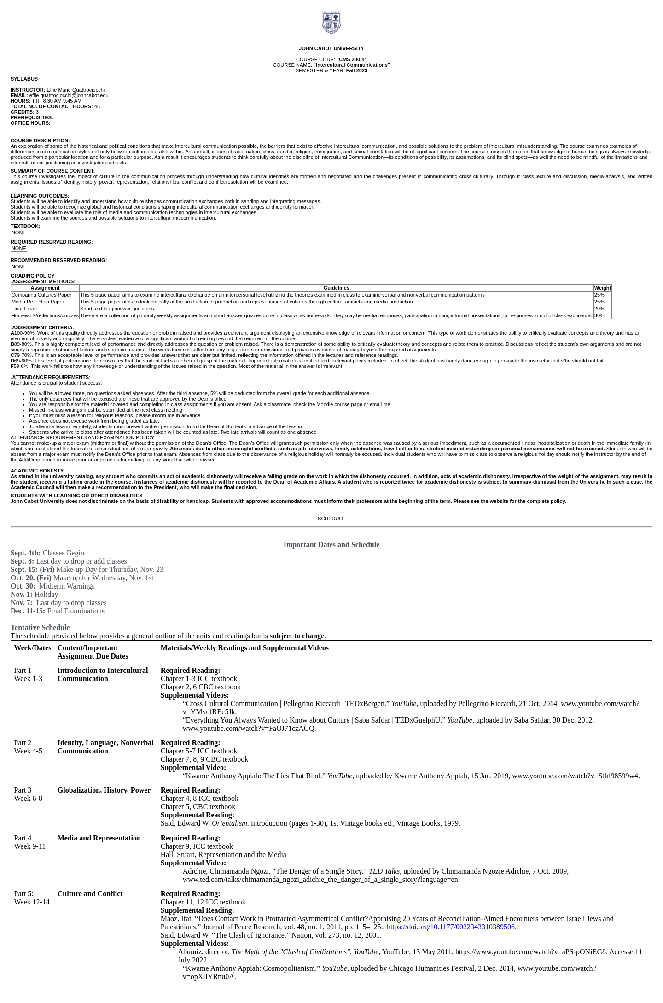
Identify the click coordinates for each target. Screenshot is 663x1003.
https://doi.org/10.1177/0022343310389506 (451, 927)
